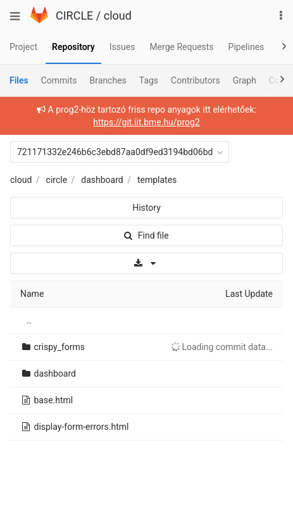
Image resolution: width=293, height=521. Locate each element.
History (146, 208)
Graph (244, 80)
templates (157, 180)
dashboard (102, 180)
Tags (148, 80)
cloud (118, 15)
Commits (59, 80)
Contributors (195, 80)
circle (57, 180)
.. (29, 320)
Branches (108, 80)
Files (18, 80)
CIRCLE (74, 15)
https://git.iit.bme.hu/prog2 (146, 122)
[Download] (146, 263)
